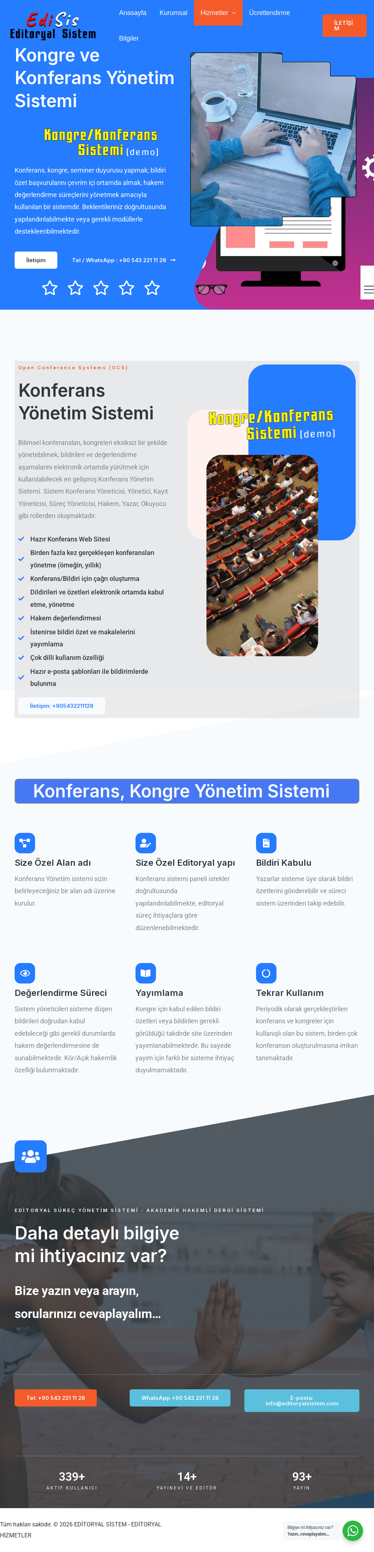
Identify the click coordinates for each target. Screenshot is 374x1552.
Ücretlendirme (269, 12)
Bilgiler (129, 38)
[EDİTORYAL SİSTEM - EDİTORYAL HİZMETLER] (53, 25)
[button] (345, 25)
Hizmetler (214, 12)
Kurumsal (173, 12)
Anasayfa (132, 12)
